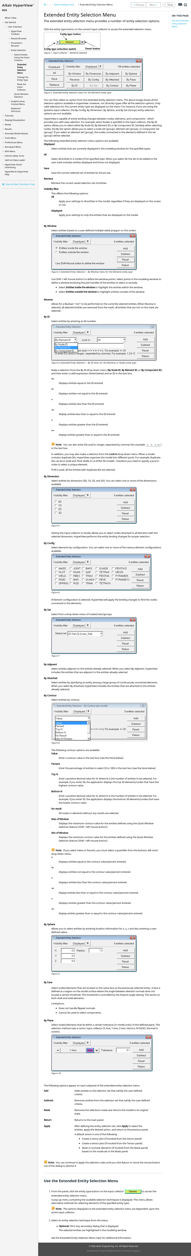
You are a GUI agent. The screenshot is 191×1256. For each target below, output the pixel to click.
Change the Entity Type (22, 78)
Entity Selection (18, 50)
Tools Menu (10, 137)
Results (8, 129)
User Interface (15, 26)
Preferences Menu (14, 142)
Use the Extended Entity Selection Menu (180, 23)
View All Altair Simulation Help (20, 184)
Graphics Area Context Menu (18, 102)
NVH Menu (10, 151)
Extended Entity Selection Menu (21, 68)
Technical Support (131, 1250)
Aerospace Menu (13, 146)
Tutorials (9, 115)
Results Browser (19, 38)
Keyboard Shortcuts (16, 109)
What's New (10, 17)
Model (8, 124)
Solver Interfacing (13, 166)
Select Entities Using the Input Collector (21, 57)
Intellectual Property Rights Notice (103, 1250)
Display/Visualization (15, 120)
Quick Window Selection (21, 95)
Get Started (10, 22)
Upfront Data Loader (15, 160)
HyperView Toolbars (16, 32)
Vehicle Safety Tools (14, 155)
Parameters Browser (16, 44)
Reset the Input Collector (21, 87)
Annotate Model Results (16, 133)
